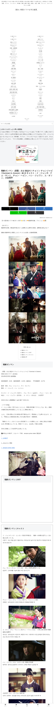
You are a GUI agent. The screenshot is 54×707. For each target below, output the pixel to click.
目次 (25, 347)
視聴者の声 (24, 357)
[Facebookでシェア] (27, 208)
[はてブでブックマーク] (44, 208)
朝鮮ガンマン (24, 350)
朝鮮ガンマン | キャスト (27, 355)
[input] (27, 123)
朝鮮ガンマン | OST (26, 352)
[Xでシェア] (9, 208)
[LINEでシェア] (18, 212)
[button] (52, 123)
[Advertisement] (27, 24)
